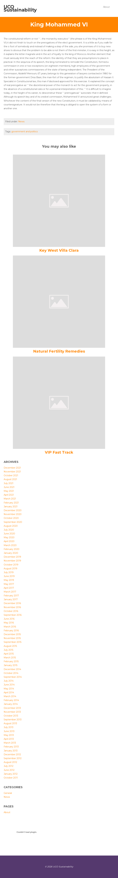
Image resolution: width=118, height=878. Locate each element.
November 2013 (12, 711)
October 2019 (11, 564)
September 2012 (13, 758)
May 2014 (9, 688)
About (106, 7)
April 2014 (9, 692)
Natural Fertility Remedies (59, 351)
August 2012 (10, 762)
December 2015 (12, 634)
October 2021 (11, 475)
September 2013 (13, 719)
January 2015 (10, 665)
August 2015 (10, 646)
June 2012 (9, 770)
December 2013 (12, 708)
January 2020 (11, 553)
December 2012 (12, 754)
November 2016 (12, 607)
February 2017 (11, 595)
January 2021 (11, 506)
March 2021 (10, 498)
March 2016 (10, 626)
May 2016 (9, 622)
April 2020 (9, 541)
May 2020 (9, 537)
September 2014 (13, 677)
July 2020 (9, 529)
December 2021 (12, 467)
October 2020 (11, 518)
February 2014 (11, 700)
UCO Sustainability (20, 8)
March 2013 (10, 742)
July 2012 (8, 766)
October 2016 (11, 611)
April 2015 (9, 653)
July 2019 (9, 572)
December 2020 (13, 510)
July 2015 (8, 650)
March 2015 (10, 657)
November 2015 (12, 638)
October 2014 (11, 673)
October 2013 (11, 715)
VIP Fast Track (59, 452)
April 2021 (9, 494)
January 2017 (11, 599)
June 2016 (9, 618)
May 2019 (9, 580)
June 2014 (9, 684)
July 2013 (8, 727)
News (21, 121)
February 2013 (11, 746)
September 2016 (13, 615)
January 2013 (11, 750)
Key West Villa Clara (59, 250)
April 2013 (9, 739)
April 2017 (9, 588)
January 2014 (11, 704)
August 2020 (11, 526)
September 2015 (12, 642)
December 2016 (12, 603)
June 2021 (9, 487)
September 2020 (13, 522)
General (8, 793)
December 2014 (12, 669)
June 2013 (9, 731)
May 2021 (9, 491)
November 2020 (13, 514)
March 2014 (10, 696)
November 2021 (12, 471)
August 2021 (10, 479)
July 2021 (8, 483)
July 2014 (9, 680)
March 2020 (10, 545)
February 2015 (11, 661)
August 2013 (10, 723)
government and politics (24, 131)
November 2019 (12, 560)
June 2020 (9, 533)
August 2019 (10, 568)
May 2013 (9, 735)
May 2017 (9, 584)
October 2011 (11, 777)
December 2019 (12, 556)
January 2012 (11, 773)
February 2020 (11, 549)
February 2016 (11, 630)
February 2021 (11, 502)
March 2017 (10, 591)
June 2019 (9, 576)
